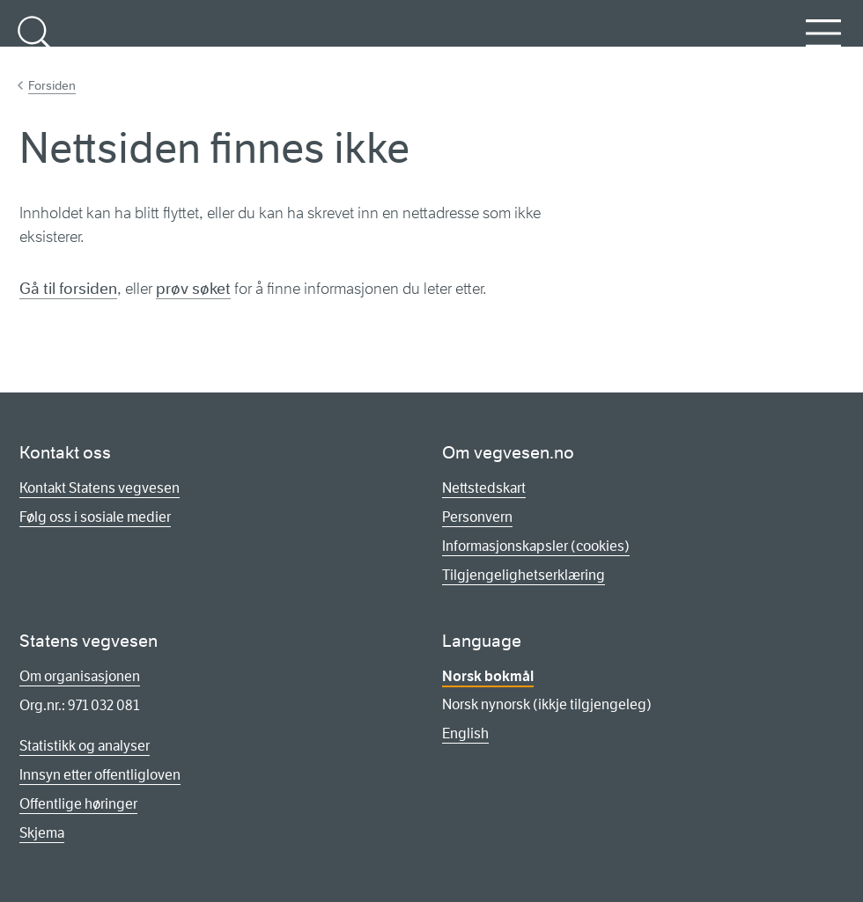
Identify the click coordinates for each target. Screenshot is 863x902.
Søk (35, 43)
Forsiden (52, 85)
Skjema (41, 833)
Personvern (477, 517)
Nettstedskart (484, 488)
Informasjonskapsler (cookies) (536, 546)
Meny (823, 43)
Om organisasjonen (79, 676)
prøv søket (193, 288)
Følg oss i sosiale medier (95, 517)
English (465, 733)
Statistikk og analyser (84, 745)
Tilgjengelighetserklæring (523, 575)
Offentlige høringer (78, 804)
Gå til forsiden (68, 288)
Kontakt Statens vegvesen (99, 488)
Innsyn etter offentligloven (100, 774)
